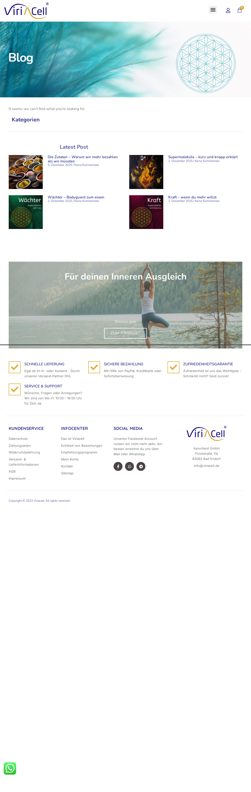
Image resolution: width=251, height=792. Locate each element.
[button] (52, 10)
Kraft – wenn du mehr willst (192, 197)
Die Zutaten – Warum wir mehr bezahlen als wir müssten (83, 159)
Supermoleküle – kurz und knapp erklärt (203, 156)
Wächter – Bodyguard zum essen (76, 197)
